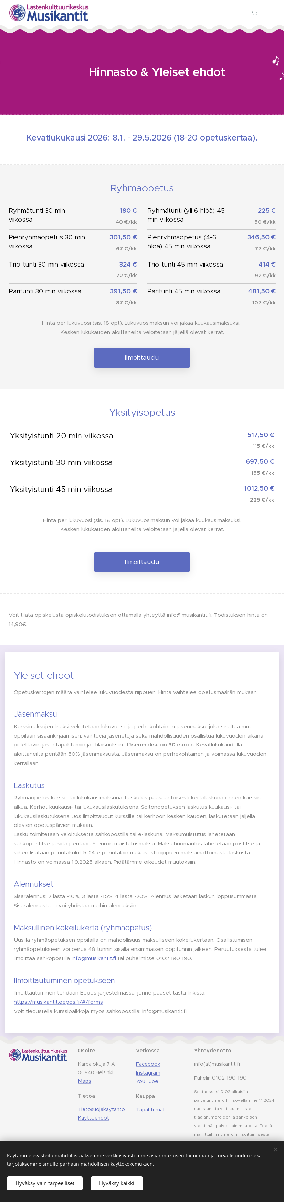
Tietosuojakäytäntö (101, 1109)
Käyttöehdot (93, 1117)
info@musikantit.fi (94, 958)
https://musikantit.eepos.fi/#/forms (58, 1002)
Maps (84, 1081)
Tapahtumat (150, 1109)
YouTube (147, 1081)
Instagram (148, 1072)
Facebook (148, 1063)
